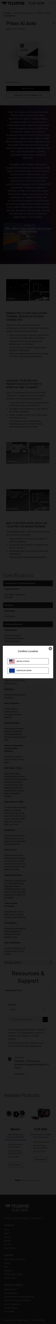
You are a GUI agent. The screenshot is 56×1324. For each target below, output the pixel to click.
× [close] (50, 648)
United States (23, 661)
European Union (24, 670)
